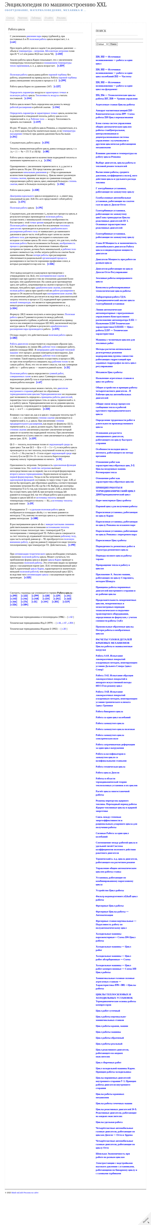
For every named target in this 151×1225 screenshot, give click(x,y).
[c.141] (69, 622)
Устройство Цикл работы (109, 918)
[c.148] (37, 625)
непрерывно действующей (61, 361)
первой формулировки (37, 497)
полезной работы (44, 580)
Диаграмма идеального (24, 201)
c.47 (67, 649)
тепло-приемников (22, 65)
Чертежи (24, 17)
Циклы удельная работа (108, 1153)
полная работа (19, 299)
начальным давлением (37, 175)
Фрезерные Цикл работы (109, 933)
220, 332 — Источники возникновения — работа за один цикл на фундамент (113, 86)
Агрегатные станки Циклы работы (114, 107)
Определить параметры (24, 95)
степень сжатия (32, 181)
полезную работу (21, 98)
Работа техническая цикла (110, 783)
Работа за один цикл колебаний (112, 734)
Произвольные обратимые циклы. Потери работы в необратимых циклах (114, 644)
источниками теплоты (60, 547)
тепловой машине (21, 364)
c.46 (61, 649)
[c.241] (59, 625)
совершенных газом (22, 391)
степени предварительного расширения (39, 440)
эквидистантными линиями (62, 544)
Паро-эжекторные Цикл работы (113, 503)
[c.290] (16, 622)
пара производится (53, 337)
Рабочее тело (45, 121)
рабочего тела (33, 237)
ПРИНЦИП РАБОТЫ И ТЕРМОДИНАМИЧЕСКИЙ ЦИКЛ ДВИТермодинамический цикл (115, 494)
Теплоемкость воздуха (49, 98)
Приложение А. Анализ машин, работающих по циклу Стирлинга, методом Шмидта (114, 592)
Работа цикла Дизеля (107, 789)
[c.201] (57, 628)
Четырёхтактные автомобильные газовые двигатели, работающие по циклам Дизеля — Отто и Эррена (115, 1162)
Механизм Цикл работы (108, 375)
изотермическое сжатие (54, 284)
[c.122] (26, 622)
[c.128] (48, 622)
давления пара (36, 36)
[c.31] (37, 628)
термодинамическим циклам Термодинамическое (38, 408)
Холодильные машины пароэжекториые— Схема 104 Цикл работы (115, 965)
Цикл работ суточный (107, 1038)
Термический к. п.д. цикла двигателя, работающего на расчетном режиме (110, 883)
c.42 (73, 643)
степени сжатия (51, 435)
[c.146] (26, 625)
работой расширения (23, 110)
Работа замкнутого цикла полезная (114, 746)
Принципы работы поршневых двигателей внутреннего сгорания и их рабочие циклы (115, 604)
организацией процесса (24, 266)
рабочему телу (19, 559)
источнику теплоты (22, 524)
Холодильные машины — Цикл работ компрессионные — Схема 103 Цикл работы (115, 996)
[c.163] (70, 625)
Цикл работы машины (108, 1059)
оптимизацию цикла (22, 601)
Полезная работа (21, 74)
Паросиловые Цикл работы (110, 554)
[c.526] (16, 631)
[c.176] (26, 628)
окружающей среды (62, 462)
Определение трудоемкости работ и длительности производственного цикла (115, 427)
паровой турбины (60, 74)
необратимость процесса (25, 252)
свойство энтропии (53, 488)
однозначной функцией (33, 500)
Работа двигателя (21, 355)
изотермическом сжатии (62, 302)
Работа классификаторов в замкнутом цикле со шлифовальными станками (110, 774)
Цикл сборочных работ (108, 1090)
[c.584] (27, 631)
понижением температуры (60, 62)
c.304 (72, 649)
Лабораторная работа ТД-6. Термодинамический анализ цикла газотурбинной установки (114, 304)
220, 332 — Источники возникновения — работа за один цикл (113, 60)
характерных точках (58, 95)
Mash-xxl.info (20, 1224)
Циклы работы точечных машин (113, 1131)
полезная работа (40, 39)
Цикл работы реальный (108, 1071)
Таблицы (38, 17)
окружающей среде (22, 473)
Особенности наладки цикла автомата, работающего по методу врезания (114, 456)
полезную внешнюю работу (44, 562)
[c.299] (37, 622)
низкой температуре (42, 311)
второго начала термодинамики (44, 494)
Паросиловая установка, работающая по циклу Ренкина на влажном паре (114, 532)
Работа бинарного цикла (109, 728)
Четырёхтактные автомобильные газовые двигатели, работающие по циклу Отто (115, 1175)
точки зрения (39, 228)
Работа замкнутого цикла (109, 740)
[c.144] (47, 628)
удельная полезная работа (47, 530)
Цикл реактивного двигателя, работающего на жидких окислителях (112, 1081)
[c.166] (16, 628)
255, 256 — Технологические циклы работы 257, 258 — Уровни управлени (115, 99)
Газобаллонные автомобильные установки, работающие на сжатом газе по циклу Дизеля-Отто (114, 205)
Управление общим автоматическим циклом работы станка (113, 896)
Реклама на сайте (33, 1224)
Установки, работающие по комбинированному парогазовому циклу (114, 909)
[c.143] (16, 625)
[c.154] (48, 625)
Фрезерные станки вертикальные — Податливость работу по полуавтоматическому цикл (114, 952)
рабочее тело (36, 258)
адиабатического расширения (27, 337)
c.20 (66, 655)
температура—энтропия (36, 50)
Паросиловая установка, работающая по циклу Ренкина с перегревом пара (113, 545)
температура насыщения (25, 136)
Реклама (63, 17)
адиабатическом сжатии (50, 296)
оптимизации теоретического (32, 577)
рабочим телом (20, 376)
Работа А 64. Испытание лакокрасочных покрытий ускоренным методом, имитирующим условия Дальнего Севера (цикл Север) (114, 676)
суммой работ (59, 388)
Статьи (12, 17)
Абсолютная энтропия (61, 50)
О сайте (51, 17)
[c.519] (68, 628)
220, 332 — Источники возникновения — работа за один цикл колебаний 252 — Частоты (113, 73)
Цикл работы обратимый (109, 1065)
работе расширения (65, 299)
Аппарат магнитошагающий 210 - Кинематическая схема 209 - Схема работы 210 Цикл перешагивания (114, 117)
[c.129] (59, 622)
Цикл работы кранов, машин (111, 1053)
